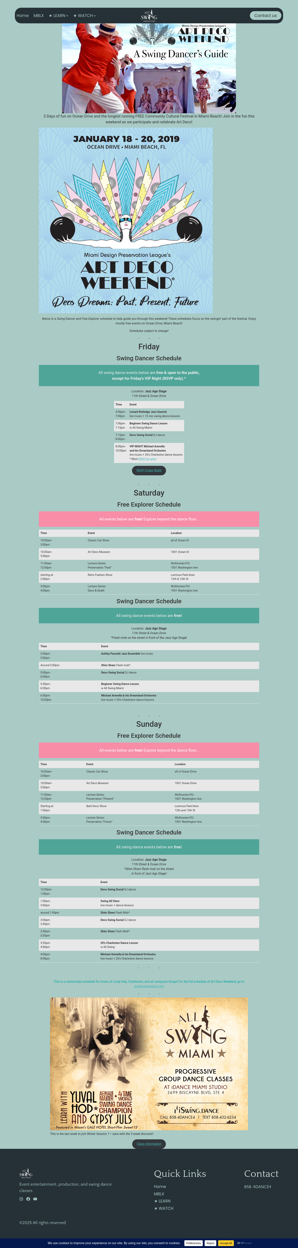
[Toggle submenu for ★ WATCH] (94, 15)
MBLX (39, 15)
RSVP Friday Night (148, 470)
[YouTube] (35, 1199)
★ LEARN (57, 15)
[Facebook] (28, 1199)
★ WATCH (83, 15)
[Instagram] (21, 1199)
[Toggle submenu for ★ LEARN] (66, 15)
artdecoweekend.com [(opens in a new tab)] (149, 986)
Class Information (149, 1144)
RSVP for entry (148, 459)
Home (23, 15)
